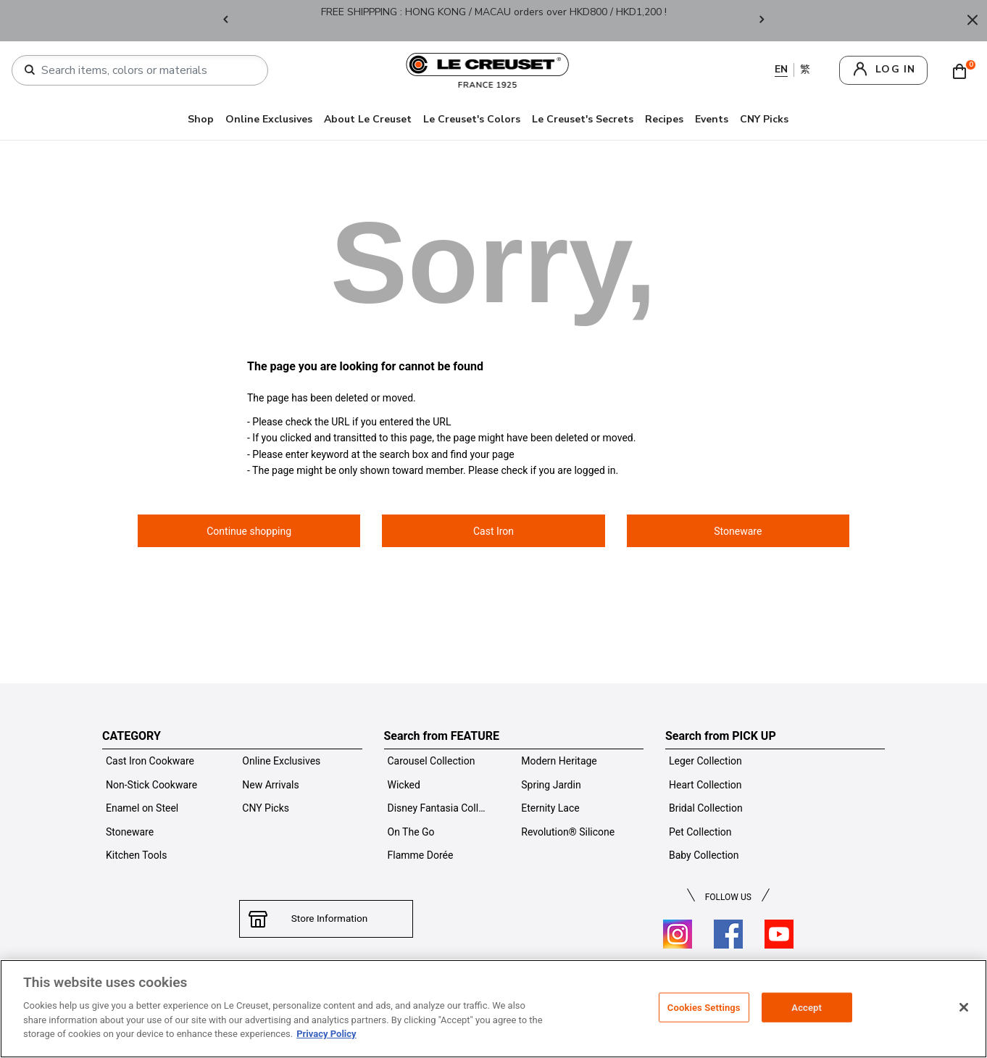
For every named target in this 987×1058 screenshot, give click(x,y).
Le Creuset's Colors (471, 119)
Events (711, 119)
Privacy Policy (326, 1033)
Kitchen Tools (136, 855)
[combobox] (146, 70)
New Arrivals (270, 785)
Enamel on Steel (142, 808)
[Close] (972, 20)
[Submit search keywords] (30, 70)
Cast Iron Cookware (150, 761)
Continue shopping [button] (249, 531)
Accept (806, 1006)
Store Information (325, 918)
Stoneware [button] (738, 531)
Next (761, 21)
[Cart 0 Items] (963, 70)
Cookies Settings (704, 1006)
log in (895, 69)
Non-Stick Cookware (151, 785)
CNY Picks (764, 119)
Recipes (664, 119)
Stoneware (130, 832)
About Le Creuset (368, 119)
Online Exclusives (268, 119)
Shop (201, 119)
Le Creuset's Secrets (582, 119)
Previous (225, 21)
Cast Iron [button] (493, 531)
